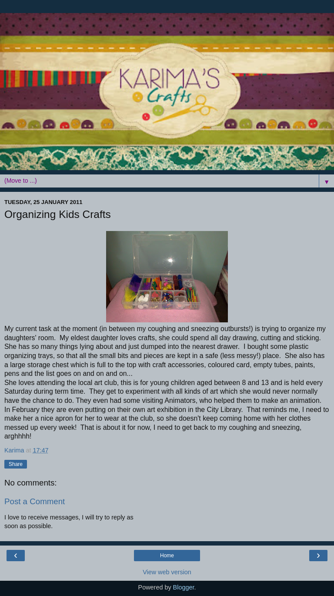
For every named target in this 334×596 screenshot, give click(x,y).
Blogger (183, 587)
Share (16, 464)
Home (167, 555)
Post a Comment (34, 501)
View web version (167, 572)
